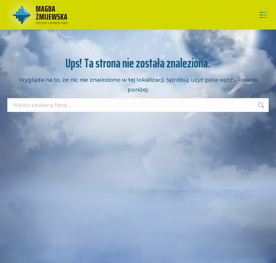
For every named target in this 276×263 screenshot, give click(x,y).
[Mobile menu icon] (264, 15)
